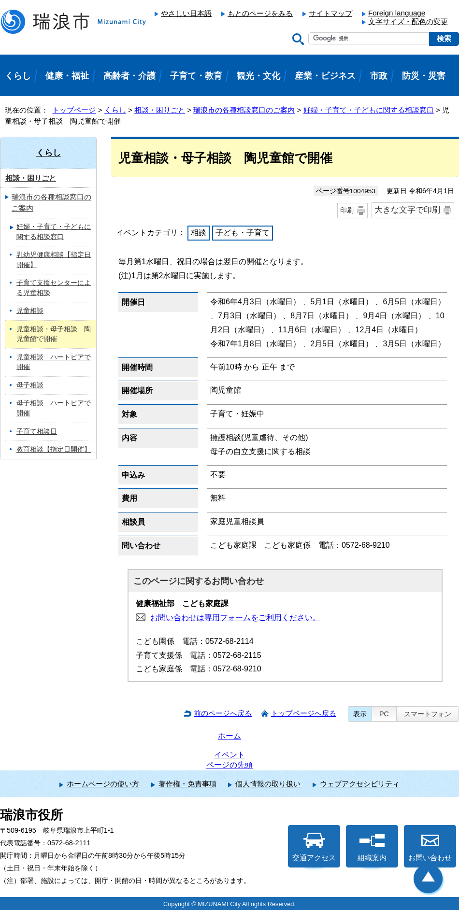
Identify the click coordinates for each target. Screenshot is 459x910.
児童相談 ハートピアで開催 (53, 362)
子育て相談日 (36, 431)
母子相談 (29, 385)
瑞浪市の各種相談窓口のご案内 (244, 110)
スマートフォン (427, 714)
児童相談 (29, 310)
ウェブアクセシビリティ (360, 784)
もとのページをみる (260, 13)
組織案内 (372, 847)
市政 (378, 76)
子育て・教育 (196, 76)
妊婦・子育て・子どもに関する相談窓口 (368, 110)
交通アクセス (314, 847)
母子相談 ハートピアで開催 (53, 408)
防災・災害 (423, 76)
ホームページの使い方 (103, 784)
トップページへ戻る (303, 713)
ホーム (229, 736)
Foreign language (396, 13)
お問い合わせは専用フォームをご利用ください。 (235, 617)
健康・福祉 (67, 76)
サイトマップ (330, 13)
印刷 (347, 210)
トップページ (74, 110)
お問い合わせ (430, 847)
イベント (229, 755)
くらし (115, 110)
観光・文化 (258, 76)
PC (384, 714)
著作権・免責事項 (187, 784)
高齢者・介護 (129, 76)
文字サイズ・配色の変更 (408, 21)
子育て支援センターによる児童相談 (53, 288)
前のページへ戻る (223, 713)
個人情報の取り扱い (268, 784)
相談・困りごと (159, 110)
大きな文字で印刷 (407, 209)
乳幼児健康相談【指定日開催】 (53, 260)
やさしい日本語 (186, 13)
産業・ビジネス (325, 76)
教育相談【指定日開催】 (53, 449)
